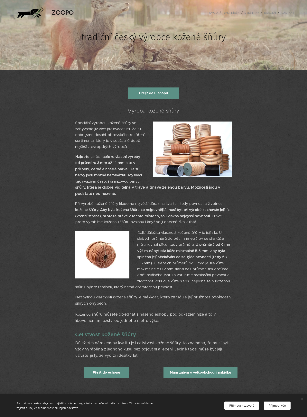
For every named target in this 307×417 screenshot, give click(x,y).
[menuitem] (215, 13)
